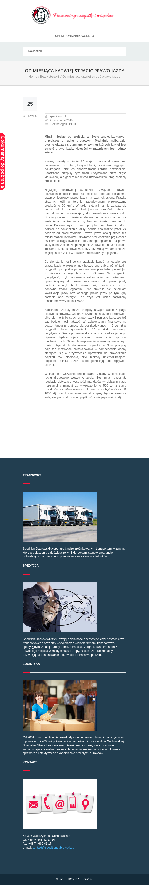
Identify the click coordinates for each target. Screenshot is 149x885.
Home (33, 76)
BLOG (73, 124)
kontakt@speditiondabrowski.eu (53, 847)
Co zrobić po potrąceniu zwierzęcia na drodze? (79, 412)
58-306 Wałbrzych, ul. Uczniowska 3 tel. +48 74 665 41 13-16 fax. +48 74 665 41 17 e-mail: (74, 814)
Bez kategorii (50, 76)
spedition (56, 116)
